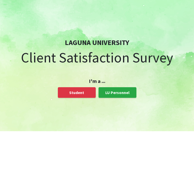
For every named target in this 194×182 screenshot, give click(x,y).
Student (76, 92)
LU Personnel (117, 92)
